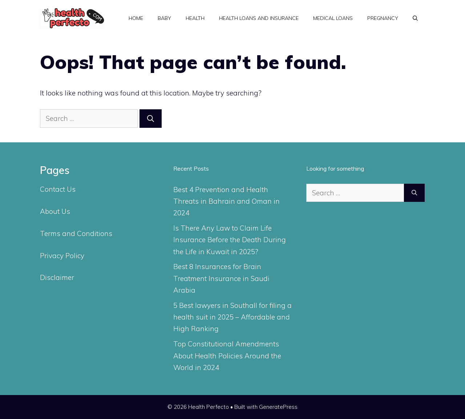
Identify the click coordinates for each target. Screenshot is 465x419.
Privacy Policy (62, 255)
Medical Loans (333, 18)
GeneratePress (278, 406)
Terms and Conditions (76, 233)
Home (136, 18)
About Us (55, 211)
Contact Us (58, 189)
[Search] (151, 118)
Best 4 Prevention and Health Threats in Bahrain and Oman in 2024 (226, 201)
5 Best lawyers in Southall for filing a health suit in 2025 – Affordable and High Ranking (232, 317)
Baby (164, 18)
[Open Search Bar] (415, 18)
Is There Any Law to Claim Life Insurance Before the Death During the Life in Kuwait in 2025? (229, 240)
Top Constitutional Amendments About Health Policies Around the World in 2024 (227, 355)
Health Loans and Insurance (259, 18)
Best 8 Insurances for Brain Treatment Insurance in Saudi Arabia (221, 278)
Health (195, 18)
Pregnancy (382, 18)
